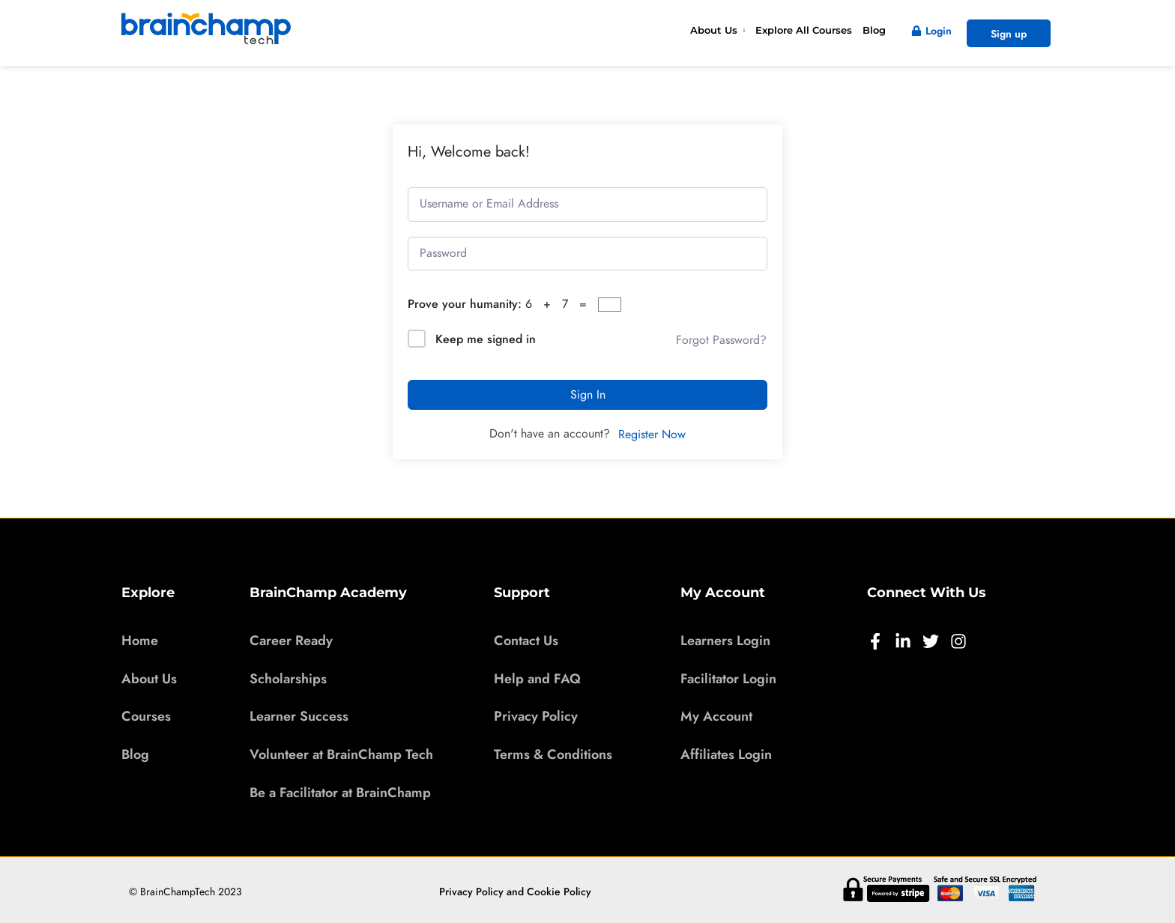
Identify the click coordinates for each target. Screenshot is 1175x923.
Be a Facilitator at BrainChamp (340, 792)
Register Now (652, 434)
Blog (874, 30)
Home (139, 640)
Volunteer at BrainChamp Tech (341, 753)
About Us (713, 30)
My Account (716, 715)
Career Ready (291, 640)
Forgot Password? (721, 340)
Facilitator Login (728, 678)
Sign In (587, 395)
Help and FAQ (537, 678)
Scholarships (288, 678)
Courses (146, 715)
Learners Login (725, 640)
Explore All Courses (803, 30)
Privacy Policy (536, 715)
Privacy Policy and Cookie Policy (515, 891)
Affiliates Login (726, 753)
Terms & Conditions (553, 753)
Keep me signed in (485, 339)
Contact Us (526, 640)
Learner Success (299, 715)
